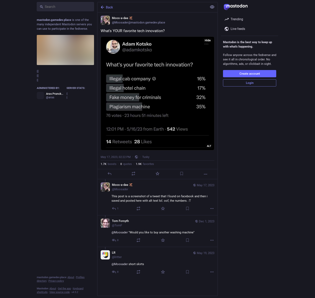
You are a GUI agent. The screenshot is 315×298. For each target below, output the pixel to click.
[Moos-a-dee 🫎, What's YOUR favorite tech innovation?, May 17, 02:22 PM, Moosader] (157, 95)
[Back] (152, 7)
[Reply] (109, 173)
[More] (205, 174)
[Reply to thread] (115, 208)
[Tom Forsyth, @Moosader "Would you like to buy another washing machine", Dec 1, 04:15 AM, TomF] (157, 231)
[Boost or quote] (133, 173)
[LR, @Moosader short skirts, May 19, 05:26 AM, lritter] (157, 263)
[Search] (65, 6)
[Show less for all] (212, 7)
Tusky (145, 157)
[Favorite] (157, 173)
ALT (209, 146)
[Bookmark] (181, 173)
